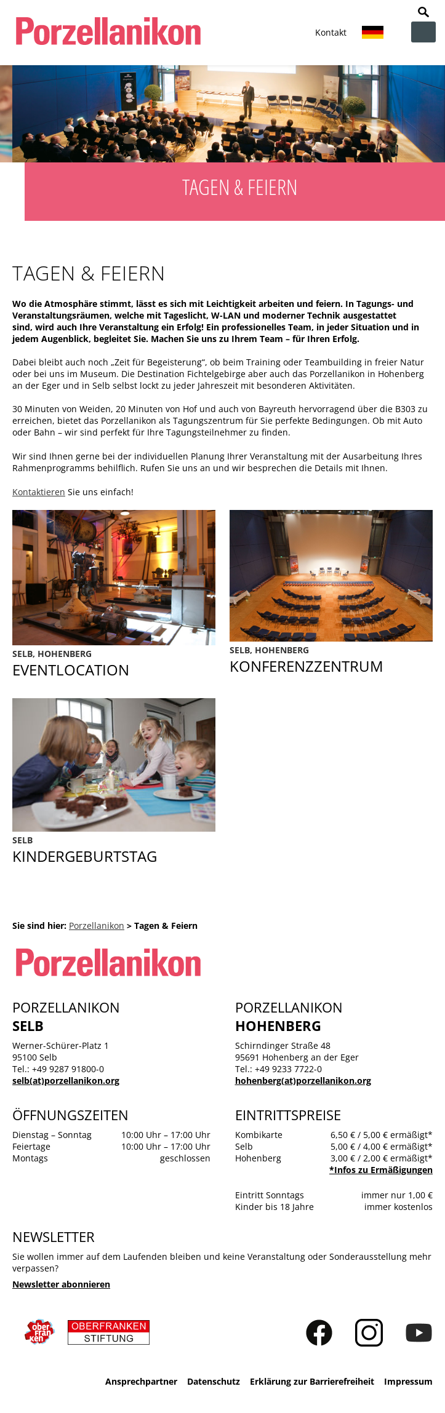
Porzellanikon (96, 925)
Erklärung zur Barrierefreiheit (312, 1381)
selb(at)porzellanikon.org (65, 1080)
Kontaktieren (38, 492)
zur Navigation (423, 32)
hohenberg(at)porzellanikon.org (303, 1080)
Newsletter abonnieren (61, 1284)
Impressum (408, 1381)
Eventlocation (113, 664)
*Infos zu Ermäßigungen (381, 1170)
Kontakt (331, 32)
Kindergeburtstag (113, 850)
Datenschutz (213, 1381)
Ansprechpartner (141, 1381)
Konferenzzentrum (331, 660)
